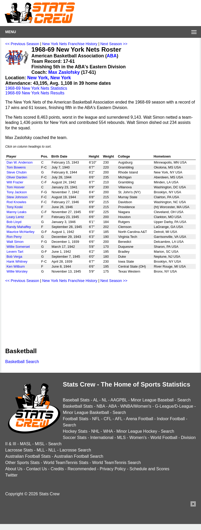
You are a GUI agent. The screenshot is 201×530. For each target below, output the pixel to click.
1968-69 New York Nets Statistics (36, 88)
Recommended (82, 469)
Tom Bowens (16, 167)
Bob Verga (14, 256)
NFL (96, 419)
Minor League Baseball (152, 400)
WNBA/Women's (135, 406)
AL (95, 400)
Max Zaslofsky (64, 72)
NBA (101, 406)
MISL (39, 444)
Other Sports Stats (22, 462)
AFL (118, 419)
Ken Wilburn (16, 266)
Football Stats (75, 419)
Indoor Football (171, 419)
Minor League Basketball (86, 412)
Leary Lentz (15, 217)
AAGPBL (118, 400)
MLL (41, 450)
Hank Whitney (17, 261)
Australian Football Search (78, 456)
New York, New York (49, 77)
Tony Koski (15, 207)
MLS (121, 437)
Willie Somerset (18, 247)
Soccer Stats (75, 437)
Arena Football (139, 419)
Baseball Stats (76, 400)
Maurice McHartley (21, 232)
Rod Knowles (16, 202)
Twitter (11, 475)
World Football (163, 437)
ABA (112, 55)
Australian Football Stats (28, 456)
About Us (14, 469)
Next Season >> (113, 44)
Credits (57, 469)
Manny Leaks (16, 212)
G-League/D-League (174, 406)
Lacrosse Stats (19, 450)
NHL (95, 431)
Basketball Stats (78, 406)
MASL (25, 444)
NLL (52, 450)
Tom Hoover (16, 187)
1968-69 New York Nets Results (34, 93)
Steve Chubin (17, 172)
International (101, 437)
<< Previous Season (22, 44)
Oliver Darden (17, 177)
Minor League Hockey (136, 431)
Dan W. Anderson (20, 162)
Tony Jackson (17, 192)
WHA (108, 431)
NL (104, 400)
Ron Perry (14, 237)
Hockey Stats (75, 431)
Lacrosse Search (75, 450)
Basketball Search (22, 361)
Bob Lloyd (14, 222)
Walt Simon (15, 242)
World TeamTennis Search (116, 462)
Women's (138, 437)
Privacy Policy (113, 469)
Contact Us (36, 469)
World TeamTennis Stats (65, 462)
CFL (107, 419)
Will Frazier (15, 182)
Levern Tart (15, 252)
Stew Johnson (17, 197)
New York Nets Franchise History (69, 44)
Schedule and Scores (149, 469)
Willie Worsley (17, 271)
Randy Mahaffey (19, 227)
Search (184, 400)
